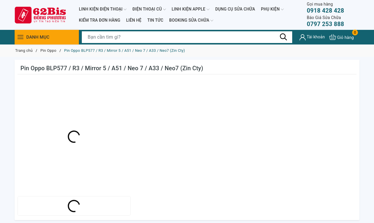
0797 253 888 (325, 21)
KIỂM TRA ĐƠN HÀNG (99, 20)
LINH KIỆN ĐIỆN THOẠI (103, 9)
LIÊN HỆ (133, 20)
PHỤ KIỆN (272, 9)
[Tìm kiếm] (283, 36)
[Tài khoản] (312, 37)
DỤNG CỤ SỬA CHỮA (235, 9)
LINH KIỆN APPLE (190, 9)
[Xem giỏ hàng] (341, 37)
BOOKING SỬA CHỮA (191, 20)
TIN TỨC (155, 20)
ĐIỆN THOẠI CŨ (149, 9)
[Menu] (20, 37)
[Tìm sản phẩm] (187, 37)
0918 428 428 (325, 7)
